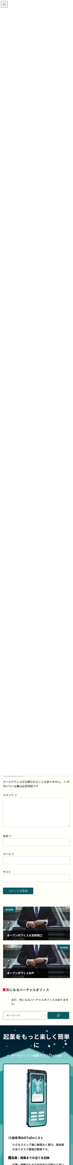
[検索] (58, 1020)
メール (8, 859)
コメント (10, 795)
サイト (7, 876)
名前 (7, 841)
